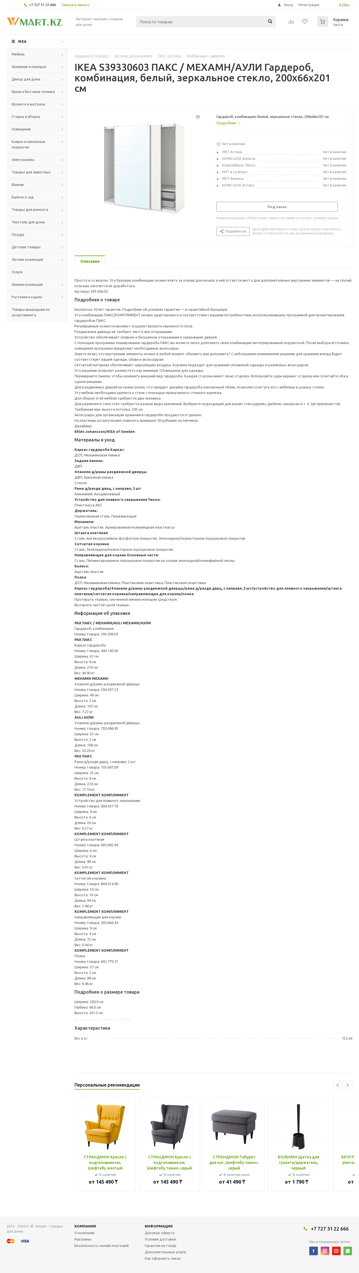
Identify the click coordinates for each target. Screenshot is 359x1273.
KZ (341, 5)
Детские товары (26, 247)
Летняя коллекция (27, 259)
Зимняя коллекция (27, 284)
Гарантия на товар (160, 1245)
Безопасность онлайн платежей (101, 1245)
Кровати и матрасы (28, 104)
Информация (159, 1226)
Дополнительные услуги (165, 1252)
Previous (338, 1085)
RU (347, 5)
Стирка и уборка (26, 116)
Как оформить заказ (163, 1258)
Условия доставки (160, 1239)
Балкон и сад (23, 197)
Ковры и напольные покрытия (28, 144)
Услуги (17, 272)
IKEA (22, 41)
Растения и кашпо (27, 297)
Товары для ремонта (30, 209)
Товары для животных (31, 172)
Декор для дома (26, 79)
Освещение (21, 129)
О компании (84, 1233)
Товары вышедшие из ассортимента (31, 312)
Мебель (18, 54)
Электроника (23, 159)
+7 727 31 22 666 (42, 5)
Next (347, 1085)
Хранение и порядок (29, 67)
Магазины (82, 1239)
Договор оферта (159, 1233)
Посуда (18, 234)
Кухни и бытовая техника (33, 92)
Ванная (18, 184)
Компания (85, 1226)
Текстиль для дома (28, 222)
